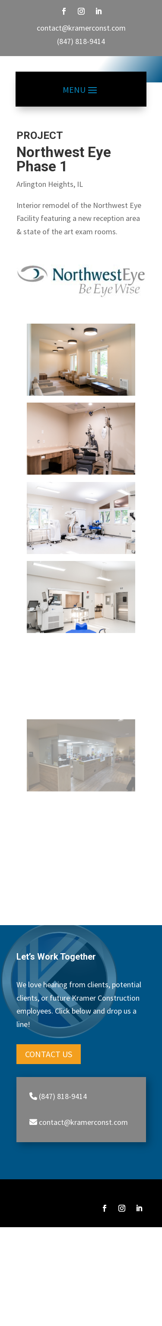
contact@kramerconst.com (81, 28)
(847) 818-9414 (81, 41)
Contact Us (48, 1067)
